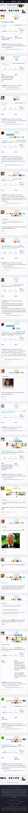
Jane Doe (16, 697)
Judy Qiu (3, 179)
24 (13, 10)
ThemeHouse (21, 801)
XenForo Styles (18, 803)
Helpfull (3, 63)
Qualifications (4, 45)
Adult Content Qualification (7, 354)
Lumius (16, 15)
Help (16, 805)
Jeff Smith (3, 25)
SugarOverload (16, 56)
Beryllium (12, 805)
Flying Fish (4, 647)
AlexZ (16, 486)
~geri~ (16, 558)
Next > (23, 12)
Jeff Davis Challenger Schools (8, 411)
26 (18, 10)
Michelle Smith (16, 172)
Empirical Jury (4, 332)
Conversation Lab (5, 744)
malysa (16, 131)
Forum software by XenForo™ (14, 800)
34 (22, 10)
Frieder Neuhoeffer (6, 245)
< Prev (2, 10)
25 (16, 10)
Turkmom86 (16, 210)
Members (14, 1)
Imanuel (16, 238)
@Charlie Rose (5, 582)
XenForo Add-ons (10, 803)
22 (9, 10)
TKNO (16, 96)
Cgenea (16, 278)
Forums (7, 1)
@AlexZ (22, 222)
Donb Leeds (4, 103)
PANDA (4, 26)
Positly (3, 284)
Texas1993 (16, 322)
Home (2, 1)
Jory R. (16, 404)
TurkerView (21, 49)
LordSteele (16, 596)
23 (11, 10)
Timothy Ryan (4, 140)
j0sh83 (16, 369)
